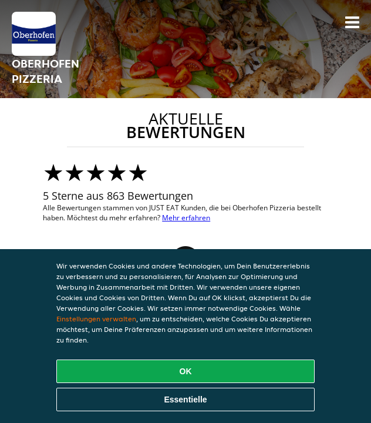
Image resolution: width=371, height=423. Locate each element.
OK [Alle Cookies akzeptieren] (186, 371)
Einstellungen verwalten (96, 318)
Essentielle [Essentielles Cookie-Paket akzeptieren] (185, 399)
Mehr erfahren (186, 218)
